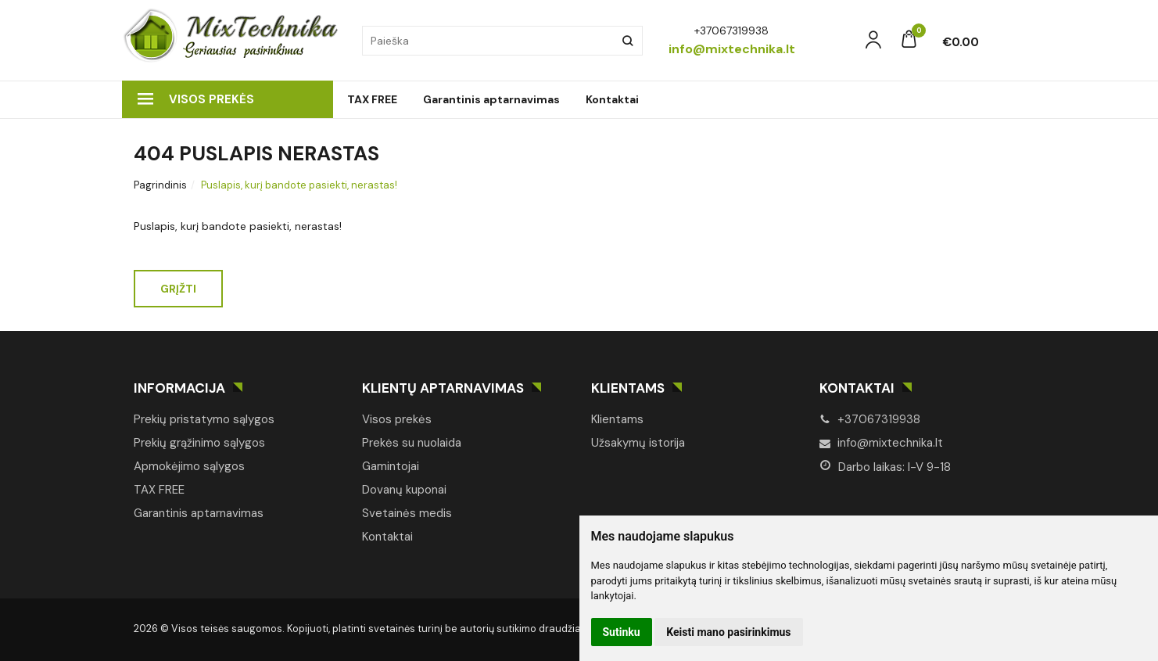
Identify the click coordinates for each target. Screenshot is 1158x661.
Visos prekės (196, 99)
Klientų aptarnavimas (443, 388)
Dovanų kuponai (404, 490)
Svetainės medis (407, 513)
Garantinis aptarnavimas (491, 99)
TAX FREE (372, 99)
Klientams (628, 388)
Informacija (179, 388)
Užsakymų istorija (638, 443)
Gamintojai (390, 466)
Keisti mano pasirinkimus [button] (728, 632)
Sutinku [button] (621, 632)
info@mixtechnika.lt (881, 443)
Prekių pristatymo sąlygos (204, 419)
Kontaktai (612, 99)
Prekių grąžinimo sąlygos (199, 443)
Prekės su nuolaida (411, 443)
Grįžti (178, 289)
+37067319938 (869, 419)
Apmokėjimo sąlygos (189, 466)
